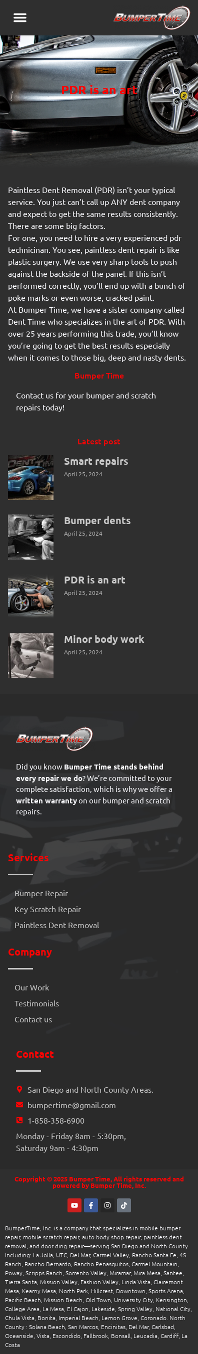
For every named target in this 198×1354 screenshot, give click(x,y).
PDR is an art (95, 579)
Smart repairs (96, 460)
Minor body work (104, 638)
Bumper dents (97, 520)
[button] (20, 17)
